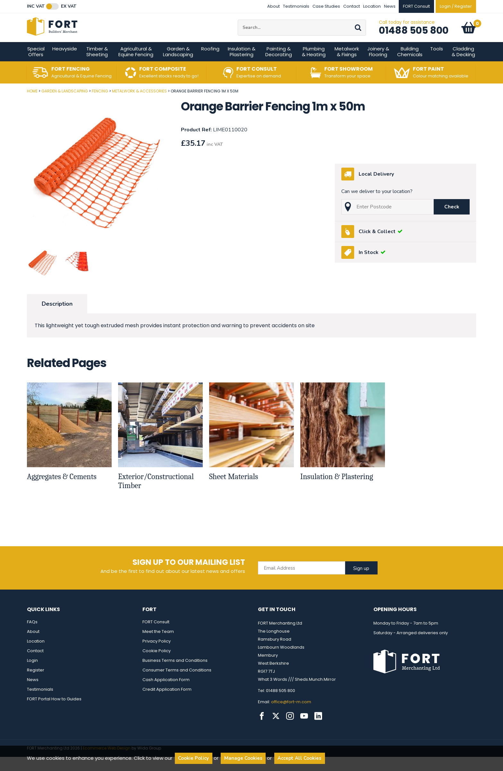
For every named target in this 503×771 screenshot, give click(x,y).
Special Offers (36, 65)
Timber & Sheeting (97, 65)
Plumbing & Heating (314, 65)
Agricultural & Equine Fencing (135, 65)
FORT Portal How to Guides (54, 713)
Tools (436, 62)
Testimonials (296, 6)
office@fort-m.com (291, 716)
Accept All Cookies (299, 758)
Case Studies (326, 6)
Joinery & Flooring (378, 65)
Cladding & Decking (463, 65)
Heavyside (64, 62)
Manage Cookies (243, 758)
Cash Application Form (166, 694)
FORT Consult (155, 636)
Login (32, 674)
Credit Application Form (167, 703)
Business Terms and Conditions (175, 674)
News (390, 6)
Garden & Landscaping (178, 65)
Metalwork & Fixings (347, 65)
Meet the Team (158, 646)
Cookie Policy (156, 665)
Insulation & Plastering (241, 65)
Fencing (100, 105)
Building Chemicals (409, 65)
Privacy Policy (156, 655)
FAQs (32, 636)
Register (35, 684)
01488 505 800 (413, 37)
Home (32, 105)
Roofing (210, 62)
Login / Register (456, 6)
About (273, 6)
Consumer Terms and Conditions (176, 684)
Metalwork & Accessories (139, 105)
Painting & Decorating (278, 65)
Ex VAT (68, 6)
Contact (351, 6)
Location (372, 6)
